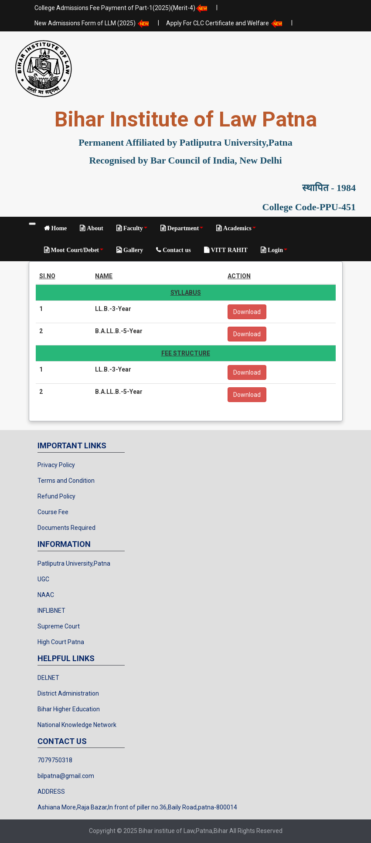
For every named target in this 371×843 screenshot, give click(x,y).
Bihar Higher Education (68, 709)
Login (276, 250)
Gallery (132, 250)
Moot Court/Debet (76, 250)
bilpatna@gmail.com (65, 775)
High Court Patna (60, 641)
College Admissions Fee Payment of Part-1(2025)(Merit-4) (121, 8)
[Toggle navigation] (32, 223)
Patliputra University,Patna (73, 563)
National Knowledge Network (76, 724)
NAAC (45, 594)
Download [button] (247, 311)
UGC (43, 579)
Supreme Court (58, 626)
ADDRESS (51, 791)
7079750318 (54, 760)
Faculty (134, 228)
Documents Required (66, 527)
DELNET (48, 677)
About (94, 228)
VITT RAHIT (228, 250)
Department (184, 228)
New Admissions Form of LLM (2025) (92, 24)
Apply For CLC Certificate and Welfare (225, 24)
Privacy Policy (56, 464)
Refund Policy (56, 496)
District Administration (68, 693)
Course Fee (52, 512)
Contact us (176, 250)
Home (58, 228)
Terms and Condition (66, 480)
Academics (238, 228)
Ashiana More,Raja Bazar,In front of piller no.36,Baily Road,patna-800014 (137, 807)
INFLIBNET (51, 610)
